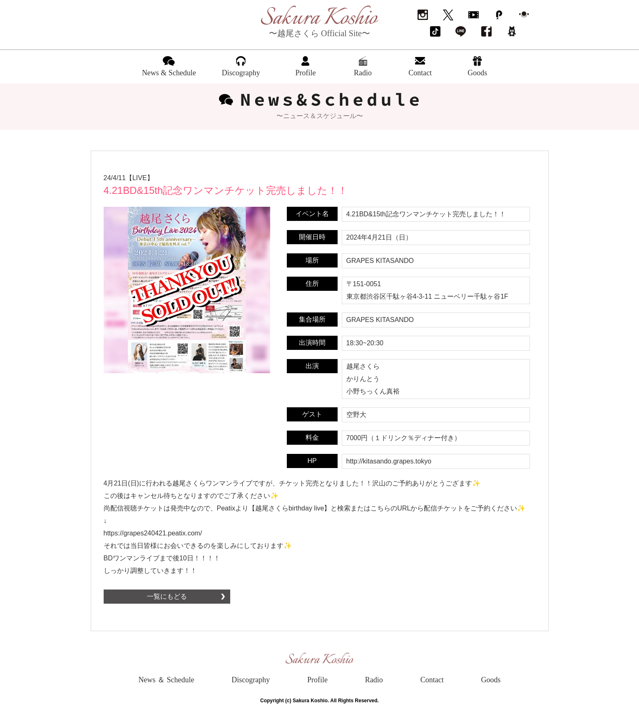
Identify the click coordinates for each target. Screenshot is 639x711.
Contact (432, 680)
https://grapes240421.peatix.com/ (153, 533)
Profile (317, 680)
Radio (374, 680)
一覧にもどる (167, 596)
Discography (250, 680)
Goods (490, 680)
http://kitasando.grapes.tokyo (389, 461)
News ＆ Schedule (166, 680)
